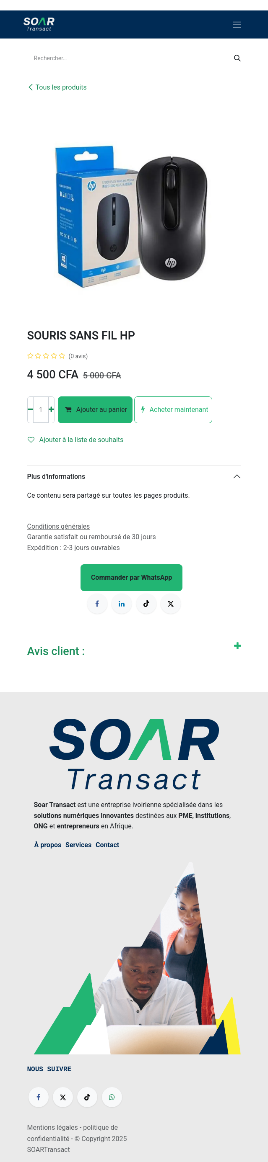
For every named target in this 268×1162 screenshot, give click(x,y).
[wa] (112, 1097)
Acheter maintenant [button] (173, 410)
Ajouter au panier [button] (95, 410)
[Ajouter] (51, 409)
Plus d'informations (56, 477)
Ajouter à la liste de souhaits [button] (76, 440)
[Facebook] (97, 604)
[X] (171, 604)
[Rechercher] (237, 58)
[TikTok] (146, 604)
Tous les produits (57, 87)
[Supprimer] (30, 409)
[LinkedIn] (122, 604)
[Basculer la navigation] (237, 24)
